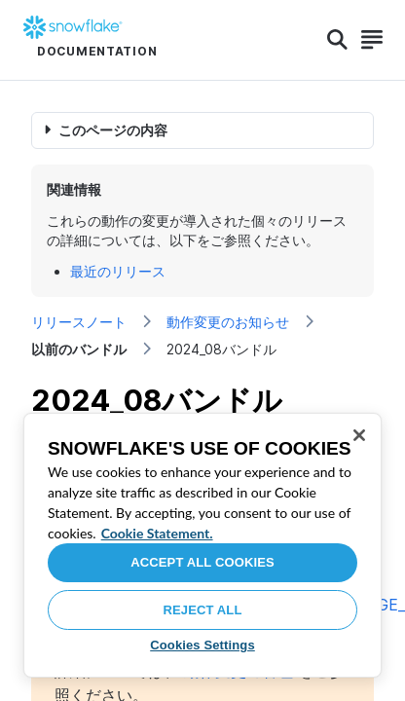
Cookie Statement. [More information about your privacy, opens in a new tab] (157, 533)
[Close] (359, 435)
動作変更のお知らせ (227, 322)
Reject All (203, 610)
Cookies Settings (202, 645)
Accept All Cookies (202, 562)
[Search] (337, 40)
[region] (202, 545)
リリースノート (79, 322)
